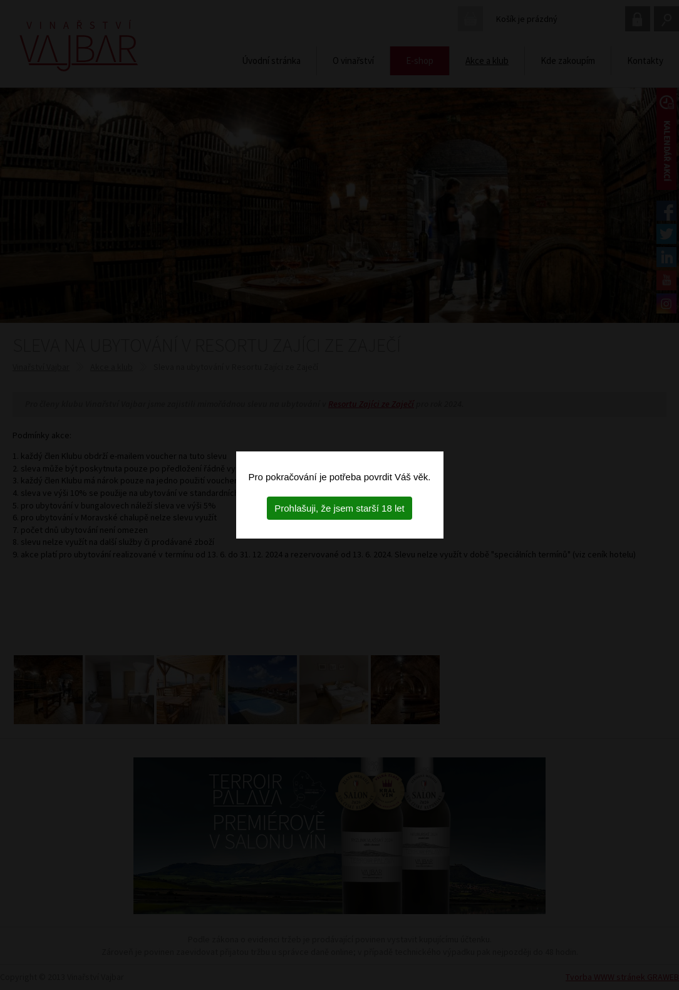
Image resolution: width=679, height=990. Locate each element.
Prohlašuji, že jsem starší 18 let (339, 508)
